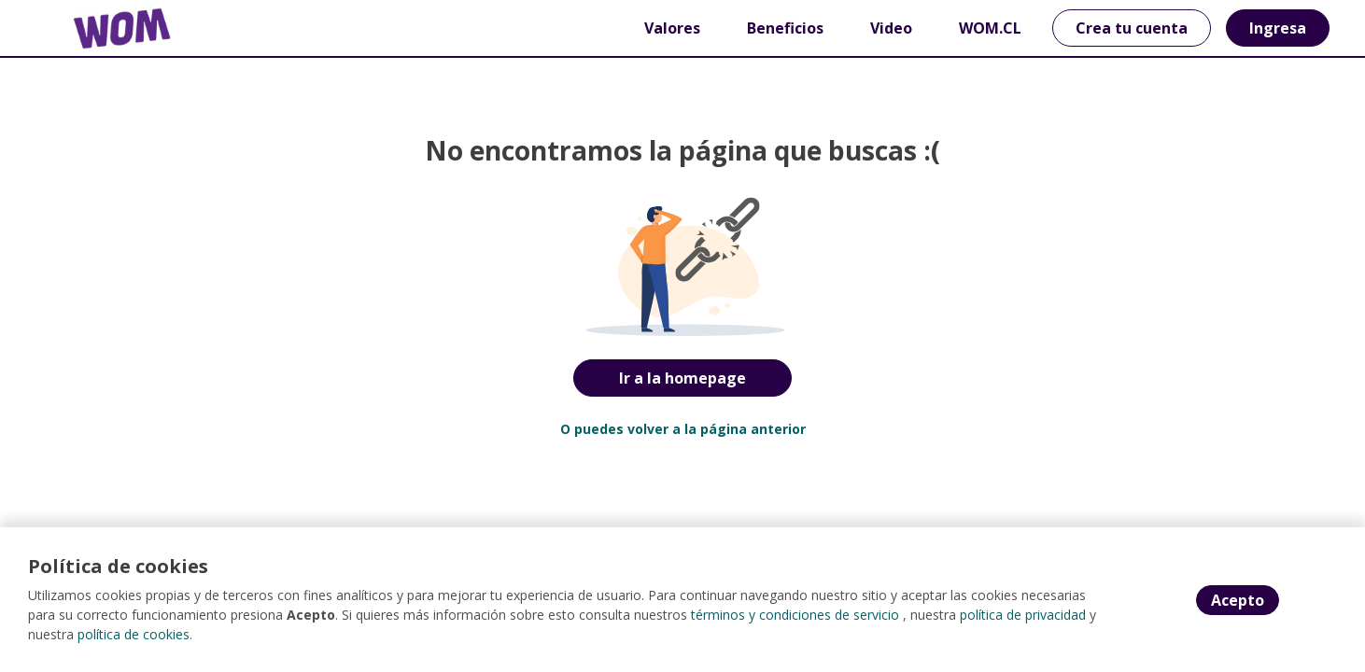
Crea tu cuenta (1132, 28)
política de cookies (133, 634)
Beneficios (785, 28)
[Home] (108, 28)
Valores (672, 28)
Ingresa (1277, 28)
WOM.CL (990, 28)
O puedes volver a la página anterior (683, 429)
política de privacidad (1023, 614)
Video (891, 28)
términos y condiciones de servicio (795, 614)
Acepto (1237, 600)
